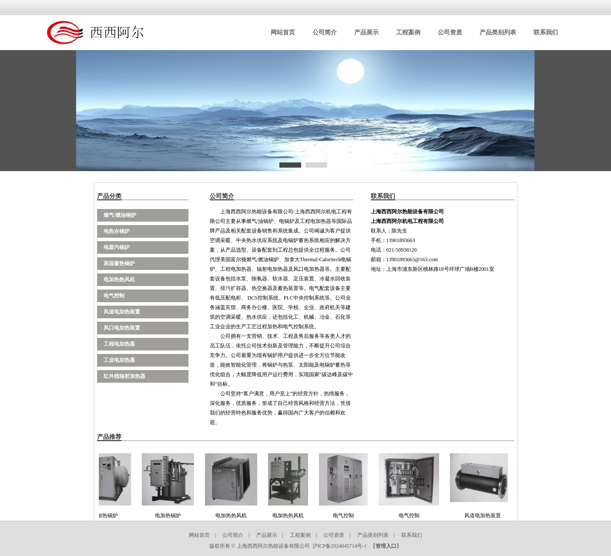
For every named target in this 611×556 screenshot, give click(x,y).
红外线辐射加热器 (124, 376)
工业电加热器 (119, 360)
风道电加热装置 (122, 312)
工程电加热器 (119, 344)
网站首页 (283, 32)
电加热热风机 (119, 279)
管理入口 (386, 546)
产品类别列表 (498, 32)
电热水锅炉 (117, 231)
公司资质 (450, 32)
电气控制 (114, 296)
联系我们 (546, 32)
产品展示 (366, 32)
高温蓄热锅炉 (119, 263)
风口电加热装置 (122, 328)
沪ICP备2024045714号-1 (339, 546)
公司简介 (324, 32)
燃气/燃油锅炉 (120, 215)
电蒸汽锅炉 (117, 247)
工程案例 (408, 32)
